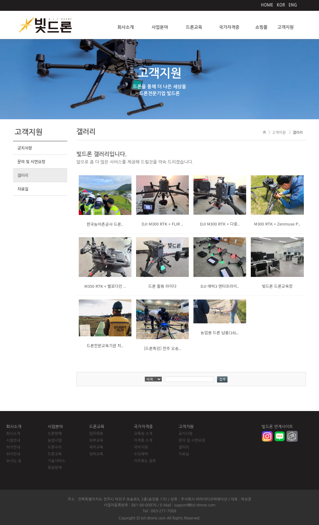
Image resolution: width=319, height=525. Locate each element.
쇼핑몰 (261, 27)
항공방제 (55, 468)
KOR (281, 5)
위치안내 (13, 454)
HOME (267, 5)
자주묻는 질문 (145, 461)
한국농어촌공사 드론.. (104, 224)
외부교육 (96, 440)
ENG (293, 5)
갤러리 (23, 175)
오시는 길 (13, 461)
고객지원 (285, 27)
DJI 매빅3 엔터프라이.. (220, 286)
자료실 (23, 189)
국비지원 (141, 447)
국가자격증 (229, 27)
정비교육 (96, 454)
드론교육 (194, 27)
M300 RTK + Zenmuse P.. (277, 224)
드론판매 (55, 433)
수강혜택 (141, 454)
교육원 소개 (143, 433)
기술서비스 (56, 461)
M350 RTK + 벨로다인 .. (105, 286)
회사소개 (125, 27)
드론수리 (55, 447)
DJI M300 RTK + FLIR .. (162, 224)
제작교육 (96, 447)
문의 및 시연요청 (31, 161)
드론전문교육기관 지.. (104, 345)
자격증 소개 (143, 440)
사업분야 (160, 27)
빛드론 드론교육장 (277, 286)
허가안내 (13, 447)
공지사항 (24, 148)
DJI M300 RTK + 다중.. (220, 224)
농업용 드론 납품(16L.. (220, 332)
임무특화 (96, 433)
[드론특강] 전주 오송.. (162, 348)
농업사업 (55, 440)
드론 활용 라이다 (162, 286)
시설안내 (13, 440)
